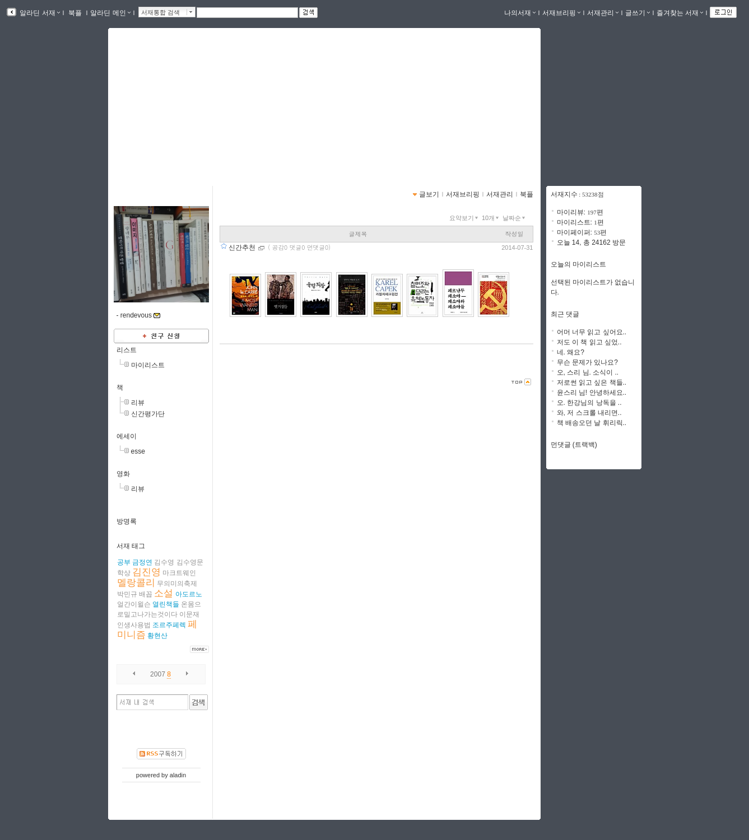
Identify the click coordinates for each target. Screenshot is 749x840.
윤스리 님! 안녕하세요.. (592, 392)
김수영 (164, 562)
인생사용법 (134, 625)
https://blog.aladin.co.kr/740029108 (180, 116)
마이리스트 (148, 365)
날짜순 (515, 217)
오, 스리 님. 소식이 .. (588, 372)
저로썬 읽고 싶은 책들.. (592, 382)
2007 (157, 674)
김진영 (146, 572)
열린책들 (165, 604)
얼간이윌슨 (134, 604)
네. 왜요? (570, 352)
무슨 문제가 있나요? (587, 362)
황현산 (157, 636)
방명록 (127, 521)
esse (138, 451)
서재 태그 (131, 546)
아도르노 (188, 594)
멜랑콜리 (136, 582)
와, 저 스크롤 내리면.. (589, 413)
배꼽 (145, 594)
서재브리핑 (561, 13)
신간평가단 (148, 414)
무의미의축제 (177, 583)
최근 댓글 (565, 314)
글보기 (429, 194)
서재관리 (602, 13)
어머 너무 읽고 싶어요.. (592, 332)
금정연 (142, 562)
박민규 (127, 594)
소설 (163, 593)
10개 (491, 217)
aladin (178, 775)
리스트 (127, 350)
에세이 (127, 436)
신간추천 (243, 247)
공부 (124, 562)
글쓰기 (637, 13)
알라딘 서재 (39, 13)
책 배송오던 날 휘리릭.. (592, 423)
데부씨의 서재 (161, 103)
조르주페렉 (169, 625)
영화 (123, 474)
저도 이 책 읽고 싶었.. (589, 342)
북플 (75, 13)
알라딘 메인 (110, 13)
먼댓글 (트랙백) (574, 445)
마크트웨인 (179, 573)
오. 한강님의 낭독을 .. (589, 403)
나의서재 (520, 13)
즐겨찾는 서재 (680, 13)
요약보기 (464, 217)
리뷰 (138, 403)
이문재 (189, 614)
